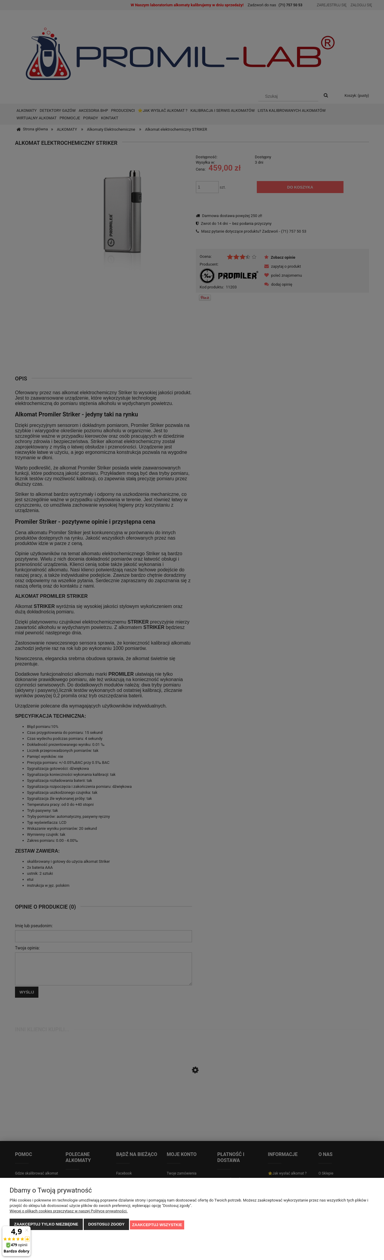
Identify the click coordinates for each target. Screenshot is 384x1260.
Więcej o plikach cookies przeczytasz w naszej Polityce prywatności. (69, 1212)
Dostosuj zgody (106, 1225)
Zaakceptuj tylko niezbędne (46, 1225)
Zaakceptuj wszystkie (157, 1225)
